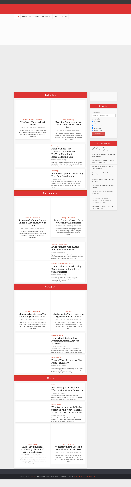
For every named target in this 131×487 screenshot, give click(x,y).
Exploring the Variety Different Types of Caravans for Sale (68, 318)
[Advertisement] (65, 32)
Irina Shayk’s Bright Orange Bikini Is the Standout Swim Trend (32, 225)
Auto (64, 119)
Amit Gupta (61, 421)
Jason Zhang (62, 160)
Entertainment (34, 16)
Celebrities (28, 220)
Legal (33, 314)
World (38, 314)
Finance (53, 360)
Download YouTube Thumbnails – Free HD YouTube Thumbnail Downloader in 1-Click (63, 152)
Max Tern (41, 460)
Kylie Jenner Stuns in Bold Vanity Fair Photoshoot (65, 251)
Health (56, 16)
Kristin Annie (62, 182)
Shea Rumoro (76, 130)
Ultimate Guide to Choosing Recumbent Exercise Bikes (68, 453)
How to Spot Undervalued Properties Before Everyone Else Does (65, 343)
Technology (46, 16)
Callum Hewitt (41, 127)
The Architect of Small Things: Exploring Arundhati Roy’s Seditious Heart (67, 272)
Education (54, 266)
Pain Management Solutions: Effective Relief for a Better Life (67, 391)
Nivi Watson (77, 228)
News (24, 16)
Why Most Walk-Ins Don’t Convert (32, 123)
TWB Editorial (40, 231)
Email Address (96, 112)
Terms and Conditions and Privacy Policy (85, 481)
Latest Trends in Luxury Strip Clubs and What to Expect (68, 224)
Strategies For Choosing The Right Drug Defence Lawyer (32, 318)
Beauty (53, 407)
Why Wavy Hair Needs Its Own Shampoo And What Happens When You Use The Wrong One (66, 413)
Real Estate (54, 338)
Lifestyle (70, 266)
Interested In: (96, 119)
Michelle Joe (61, 255)
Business (25, 119)
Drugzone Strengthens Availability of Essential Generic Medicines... (32, 455)
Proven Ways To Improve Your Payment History (67, 364)
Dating (64, 220)
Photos (64, 16)
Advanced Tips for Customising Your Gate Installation (63, 176)
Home (17, 16)
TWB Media (33, 481)
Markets (31, 119)
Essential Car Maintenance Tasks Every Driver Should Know (68, 124)
